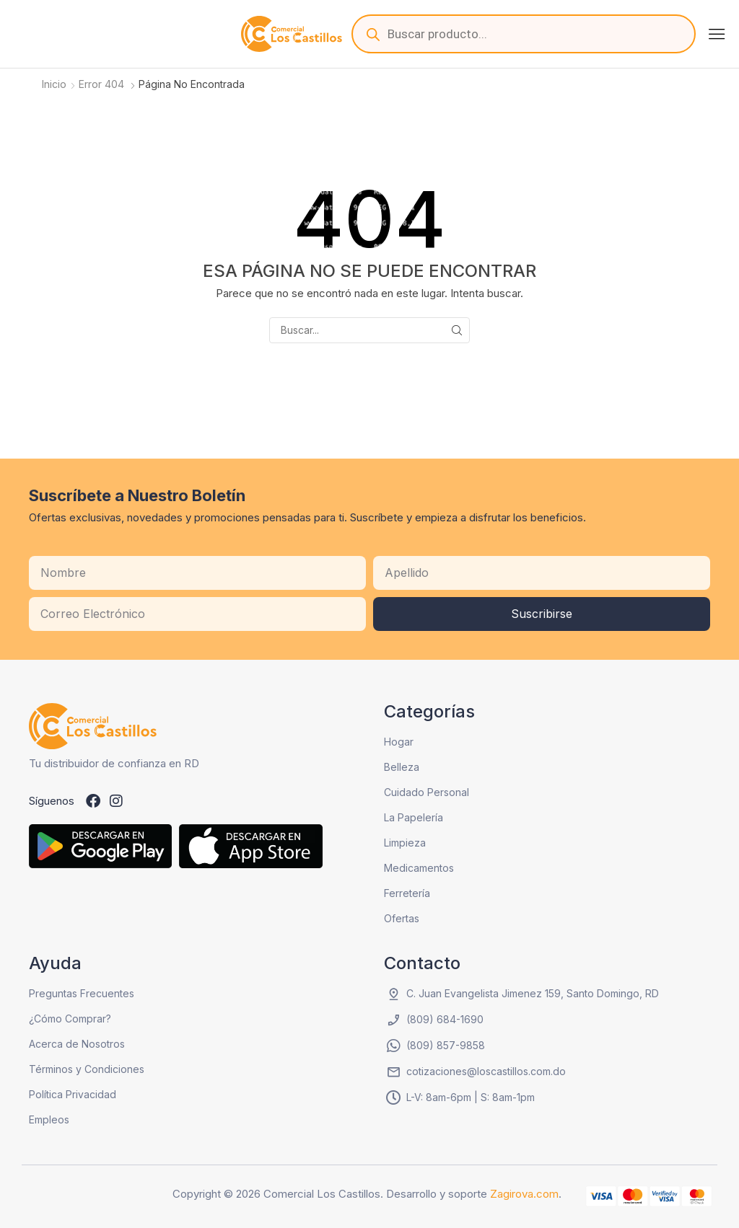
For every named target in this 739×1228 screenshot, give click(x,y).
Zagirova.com (524, 1194)
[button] (716, 34)
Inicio (54, 84)
